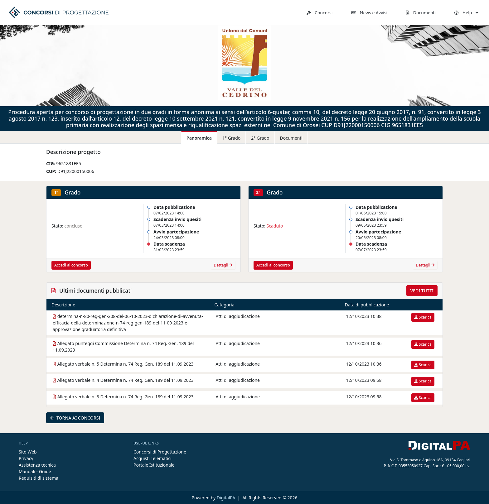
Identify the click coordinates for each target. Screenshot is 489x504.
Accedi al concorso (71, 265)
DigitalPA (226, 498)
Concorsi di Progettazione (159, 452)
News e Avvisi (369, 13)
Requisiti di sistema (38, 478)
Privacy (26, 458)
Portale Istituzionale (153, 465)
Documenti (421, 13)
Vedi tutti (421, 291)
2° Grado (260, 138)
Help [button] (466, 13)
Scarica (423, 317)
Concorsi (319, 13)
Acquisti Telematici (152, 458)
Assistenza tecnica (37, 465)
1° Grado (231, 138)
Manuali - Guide (35, 471)
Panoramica (199, 138)
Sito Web (28, 452)
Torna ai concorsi (75, 418)
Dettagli (223, 265)
